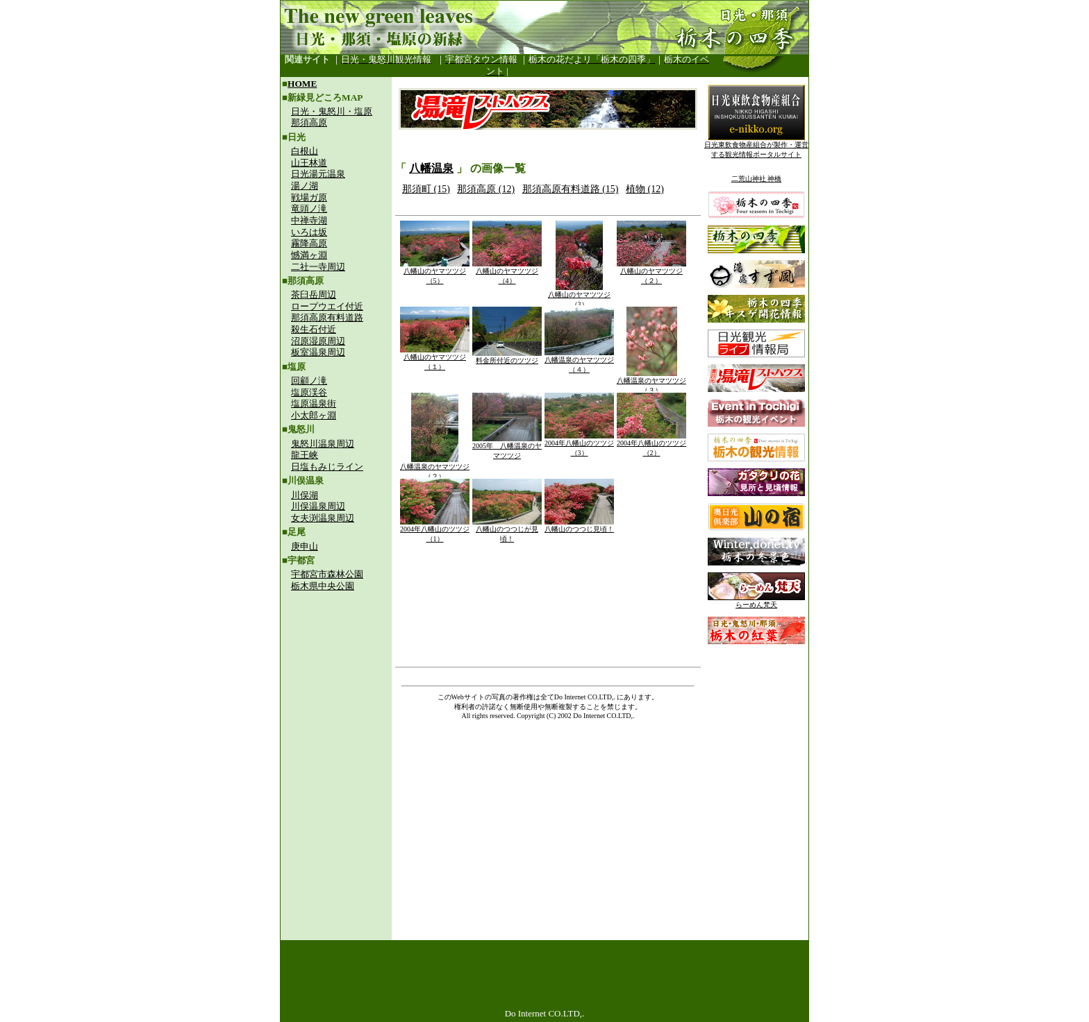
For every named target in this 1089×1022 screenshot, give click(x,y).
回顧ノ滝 (309, 380)
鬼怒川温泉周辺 (322, 443)
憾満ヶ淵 (309, 255)
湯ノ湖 (304, 185)
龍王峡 (304, 455)
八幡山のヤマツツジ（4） (507, 272)
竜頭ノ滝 (309, 208)
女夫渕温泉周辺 (322, 518)
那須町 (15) (426, 189)
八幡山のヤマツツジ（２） (651, 272)
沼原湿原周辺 (318, 341)
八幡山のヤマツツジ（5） (434, 272)
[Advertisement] (336, 691)
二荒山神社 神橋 (756, 178)
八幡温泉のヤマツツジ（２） (434, 468)
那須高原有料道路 (327, 317)
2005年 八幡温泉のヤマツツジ (507, 447)
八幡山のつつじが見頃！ (507, 530)
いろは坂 (309, 232)
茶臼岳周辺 (313, 294)
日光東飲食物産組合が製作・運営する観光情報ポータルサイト (756, 146)
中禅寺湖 (309, 220)
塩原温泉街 (313, 403)
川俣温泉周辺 (318, 506)
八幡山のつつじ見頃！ (579, 525)
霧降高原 (309, 243)
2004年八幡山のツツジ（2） (651, 444)
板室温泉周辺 (318, 352)
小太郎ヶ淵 (313, 415)
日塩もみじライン (327, 466)
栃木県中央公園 (322, 586)
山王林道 (309, 162)
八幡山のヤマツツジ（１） (434, 358)
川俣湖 (304, 495)
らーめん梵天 (756, 601)
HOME (302, 83)
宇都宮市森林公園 (327, 574)
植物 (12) (645, 189)
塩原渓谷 (309, 392)
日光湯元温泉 (318, 174)
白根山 (304, 151)
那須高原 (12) (486, 189)
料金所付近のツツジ (507, 357)
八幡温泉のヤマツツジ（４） (579, 361)
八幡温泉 (431, 168)
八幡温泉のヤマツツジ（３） (651, 382)
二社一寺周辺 (318, 267)
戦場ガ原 (309, 197)
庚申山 (304, 546)
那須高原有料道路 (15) (570, 189)
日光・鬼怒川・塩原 (331, 111)
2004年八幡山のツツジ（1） (434, 530)
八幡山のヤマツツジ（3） (579, 296)
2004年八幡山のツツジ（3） (579, 444)
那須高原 (309, 122)
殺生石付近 (313, 329)
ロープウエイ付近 (327, 306)
